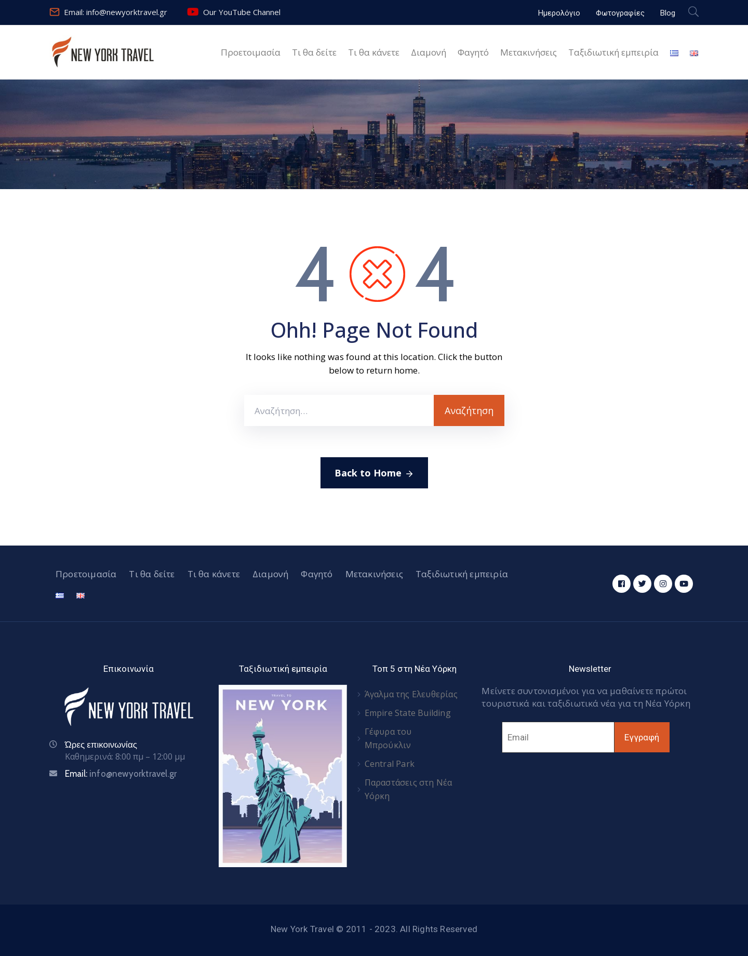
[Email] (558, 737)
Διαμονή (428, 52)
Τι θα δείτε (314, 52)
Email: (121, 773)
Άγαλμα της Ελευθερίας (411, 694)
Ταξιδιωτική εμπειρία (613, 52)
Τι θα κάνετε (373, 52)
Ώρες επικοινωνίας (101, 744)
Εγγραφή (641, 737)
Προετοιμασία (250, 52)
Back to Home (374, 473)
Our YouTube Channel (241, 12)
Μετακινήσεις (528, 52)
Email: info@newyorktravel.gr (115, 12)
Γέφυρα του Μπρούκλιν (388, 738)
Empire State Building (408, 713)
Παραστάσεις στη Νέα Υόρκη (408, 789)
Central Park (390, 763)
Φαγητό (473, 52)
